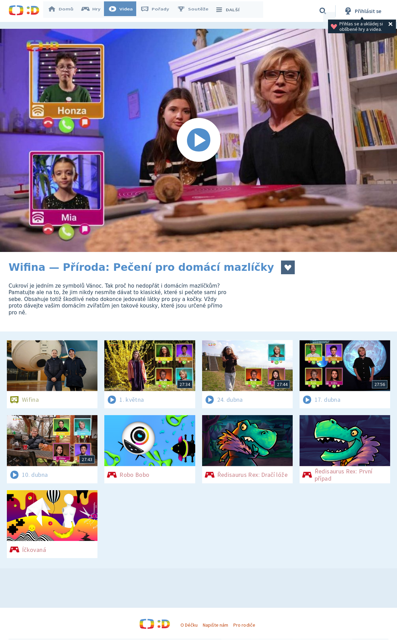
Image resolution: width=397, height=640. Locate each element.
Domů (63, 11)
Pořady (158, 11)
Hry (94, 11)
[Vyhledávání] (323, 11)
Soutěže (196, 11)
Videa (124, 11)
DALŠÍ (230, 11)
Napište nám (215, 625)
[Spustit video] (198, 140)
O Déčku (189, 625)
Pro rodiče (244, 625)
